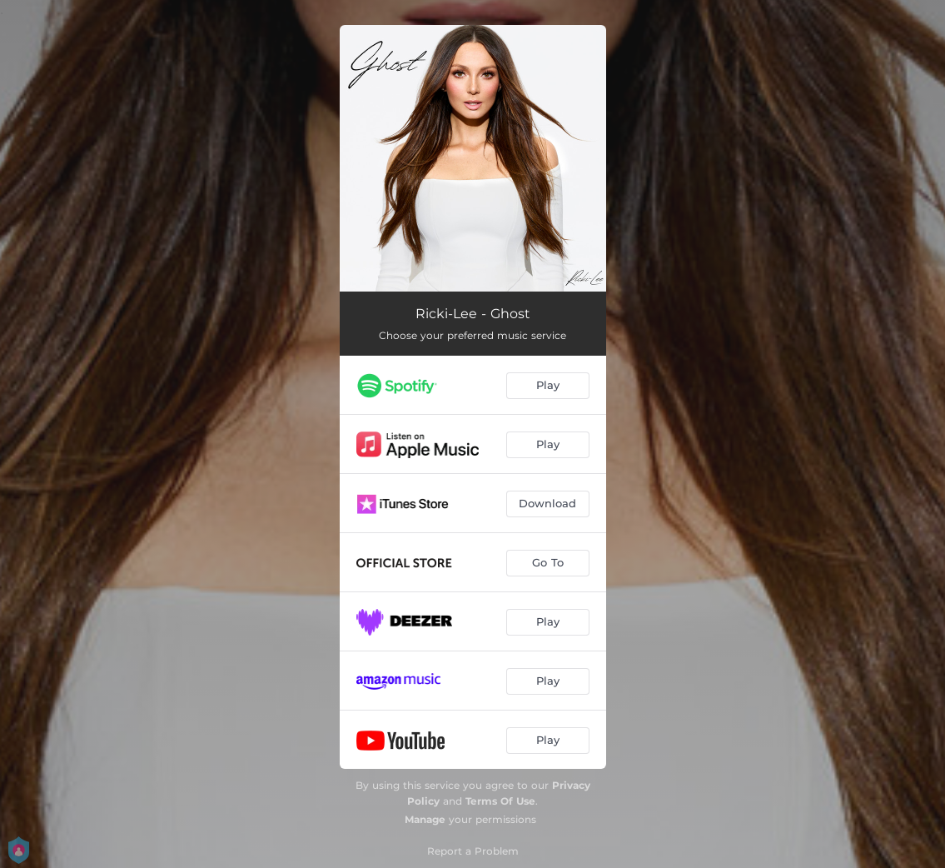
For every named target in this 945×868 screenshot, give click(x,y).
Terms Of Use (500, 801)
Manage (425, 819)
